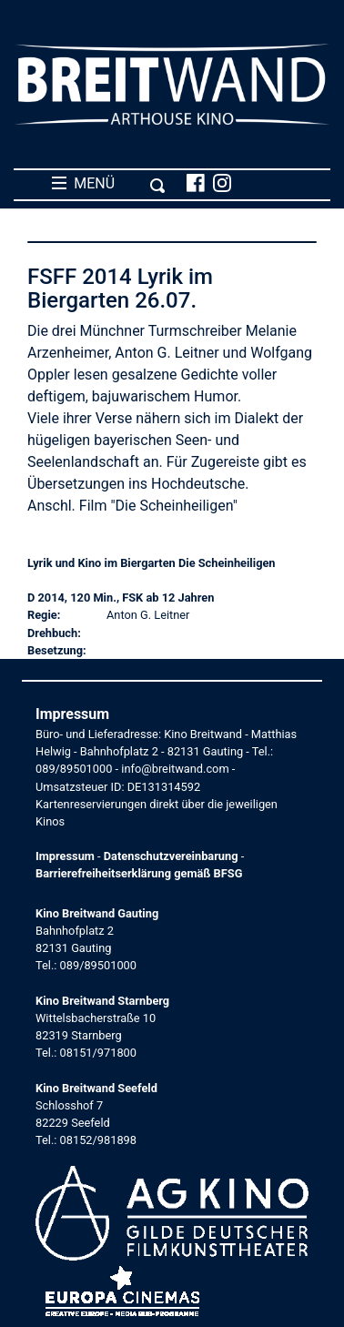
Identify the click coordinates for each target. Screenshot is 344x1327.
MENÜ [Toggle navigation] (109, 184)
